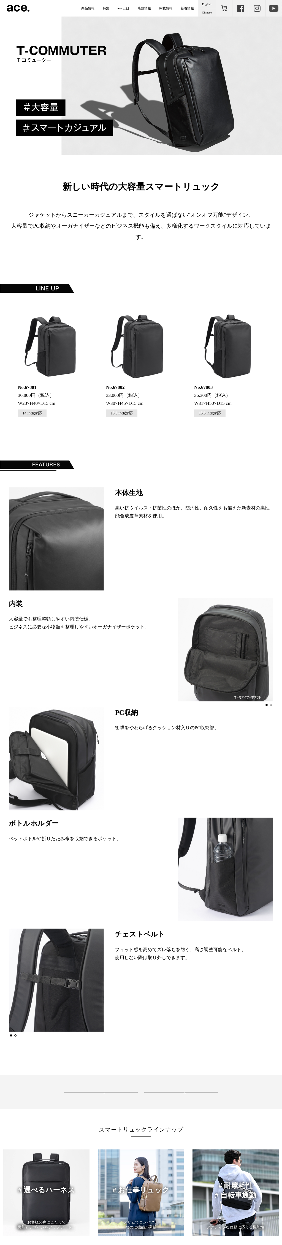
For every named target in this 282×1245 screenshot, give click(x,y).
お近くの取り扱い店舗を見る (96, 1084)
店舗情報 (144, 8)
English (207, 4)
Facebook (240, 8)
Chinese (207, 12)
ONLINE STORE (224, 8)
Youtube (273, 8)
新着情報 (187, 8)
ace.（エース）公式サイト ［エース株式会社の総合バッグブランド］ (18, 8)
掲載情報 (165, 8)
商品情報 (87, 8)
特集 (106, 8)
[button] (266, 700)
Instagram (257, 8)
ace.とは (123, 8)
